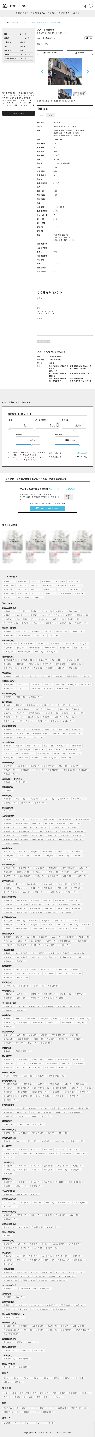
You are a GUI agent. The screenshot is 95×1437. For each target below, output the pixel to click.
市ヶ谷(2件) (8, 921)
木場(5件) (8, 1018)
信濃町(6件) (73, 900)
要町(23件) (21, 664)
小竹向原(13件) (73, 660)
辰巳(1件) (61, 668)
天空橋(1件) (27, 1076)
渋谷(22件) (19, 717)
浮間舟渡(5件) (73, 676)
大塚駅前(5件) (60, 1096)
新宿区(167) (47, 581)
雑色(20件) (83, 770)
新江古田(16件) (65, 819)
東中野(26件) (37, 904)
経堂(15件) (43, 1280)
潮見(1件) (8, 1051)
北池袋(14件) (20, 631)
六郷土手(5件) (9, 774)
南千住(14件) (9, 1124)
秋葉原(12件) (32, 705)
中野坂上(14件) (10, 749)
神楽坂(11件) (67, 1022)
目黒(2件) (8, 1186)
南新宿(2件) (47, 1272)
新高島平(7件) (65, 623)
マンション (85, 1393)
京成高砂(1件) (24, 1350)
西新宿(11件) (62, 746)
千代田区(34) (9, 581)
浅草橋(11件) (62, 908)
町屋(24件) (36, 957)
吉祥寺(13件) (71, 892)
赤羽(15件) (45, 676)
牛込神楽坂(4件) (22, 823)
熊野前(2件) (8, 1092)
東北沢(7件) (25, 1276)
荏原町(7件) (75, 1170)
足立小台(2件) (78, 1326)
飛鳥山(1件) (81, 1084)
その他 (17, 1397)
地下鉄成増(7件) (10, 660)
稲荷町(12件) (22, 977)
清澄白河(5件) (9, 827)
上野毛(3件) (62, 1170)
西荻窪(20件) (62, 851)
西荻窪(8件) (8, 912)
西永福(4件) (49, 888)
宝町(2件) (44, 1035)
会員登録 (75, 13)
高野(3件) (65, 1326)
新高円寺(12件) (28, 753)
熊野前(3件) (24, 1326)
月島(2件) (25, 839)
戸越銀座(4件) (9, 1149)
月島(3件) (38, 668)
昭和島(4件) (40, 1076)
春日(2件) (8, 819)
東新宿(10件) (65, 648)
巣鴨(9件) (64, 709)
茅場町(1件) (50, 945)
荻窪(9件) (47, 900)
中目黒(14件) (34, 799)
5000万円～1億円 (37, 1408)
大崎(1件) (86, 676)
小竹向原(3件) (34, 697)
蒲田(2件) (48, 1215)
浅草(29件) (8, 1010)
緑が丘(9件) (8, 1173)
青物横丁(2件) (49, 766)
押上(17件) (32, 1043)
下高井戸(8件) (35, 1260)
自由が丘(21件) (10, 803)
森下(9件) (74, 924)
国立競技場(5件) (25, 827)
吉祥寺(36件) (63, 855)
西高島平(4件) (80, 623)
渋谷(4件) (8, 884)
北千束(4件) (35, 1166)
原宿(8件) (8, 717)
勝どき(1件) (75, 823)
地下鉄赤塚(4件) (27, 643)
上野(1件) (8, 937)
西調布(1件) (34, 1256)
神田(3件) (75, 969)
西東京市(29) (23, 597)
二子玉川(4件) (9, 1202)
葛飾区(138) (50, 593)
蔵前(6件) (8, 1043)
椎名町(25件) (20, 729)
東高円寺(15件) (44, 753)
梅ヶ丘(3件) (60, 1272)
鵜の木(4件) (22, 1215)
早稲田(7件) (56, 1092)
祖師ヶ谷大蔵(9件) (58, 1280)
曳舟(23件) (35, 1112)
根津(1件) (8, 953)
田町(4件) (30, 721)
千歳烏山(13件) (64, 1260)
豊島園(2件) (21, 737)
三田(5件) (48, 611)
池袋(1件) (8, 729)
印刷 (90, 38)
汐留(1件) (51, 839)
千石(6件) (58, 615)
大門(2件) (38, 831)
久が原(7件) (35, 1149)
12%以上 (68, 1378)
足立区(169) (37, 593)
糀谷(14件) (23, 1227)
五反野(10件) (9, 1116)
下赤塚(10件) (40, 635)
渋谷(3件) (50, 1202)
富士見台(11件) (23, 733)
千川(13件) (8, 664)
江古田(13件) (50, 729)
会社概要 (7, 1423)
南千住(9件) (75, 1006)
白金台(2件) (20, 611)
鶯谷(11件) (73, 705)
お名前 (39, 298)
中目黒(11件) (83, 937)
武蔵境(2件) (24, 1367)
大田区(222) (61, 585)
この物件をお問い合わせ (49, 508)
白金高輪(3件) (34, 611)
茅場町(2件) (8, 1026)
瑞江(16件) (61, 924)
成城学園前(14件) (28, 1280)
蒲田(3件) (23, 1149)
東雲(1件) (35, 1194)
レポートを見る (18, 113)
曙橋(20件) (46, 921)
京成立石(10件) (60, 1141)
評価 (39, 308)
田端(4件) (48, 684)
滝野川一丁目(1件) (43, 1096)
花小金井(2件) (80, 876)
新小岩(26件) (35, 908)
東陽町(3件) (84, 1018)
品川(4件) (70, 717)
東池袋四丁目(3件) (39, 1092)
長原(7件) (48, 1149)
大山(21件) (47, 631)
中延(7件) (51, 1039)
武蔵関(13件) (25, 876)
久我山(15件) (26, 892)
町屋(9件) (23, 1305)
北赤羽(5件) (58, 676)
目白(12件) (21, 713)
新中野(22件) (59, 753)
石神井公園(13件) (58, 733)
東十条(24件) (9, 684)
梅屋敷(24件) (53, 770)
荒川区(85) (74, 589)
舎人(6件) (28, 1330)
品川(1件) (8, 790)
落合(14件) (81, 1022)
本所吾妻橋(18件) (59, 1035)
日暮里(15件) (9, 709)
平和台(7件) (43, 660)
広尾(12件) (22, 941)
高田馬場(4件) (24, 868)
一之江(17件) (72, 921)
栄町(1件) (68, 1084)
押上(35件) (60, 998)
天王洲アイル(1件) (11, 1076)
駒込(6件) (21, 1067)
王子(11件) (65, 1063)
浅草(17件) (19, 1043)
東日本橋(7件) (24, 1039)
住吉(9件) (48, 998)
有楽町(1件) (67, 721)
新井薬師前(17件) (68, 868)
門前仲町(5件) (51, 835)
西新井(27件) (61, 1112)
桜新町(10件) (24, 1202)
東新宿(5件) (79, 831)
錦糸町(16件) (53, 986)
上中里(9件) (36, 684)
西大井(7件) (8, 811)
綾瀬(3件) (20, 1342)
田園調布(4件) (25, 803)
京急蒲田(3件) (9, 1227)
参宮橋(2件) (8, 1272)
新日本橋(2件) (9, 986)
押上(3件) (32, 1141)
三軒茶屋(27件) (80, 1202)
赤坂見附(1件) (74, 753)
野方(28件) (8, 872)
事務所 (62, 1393)
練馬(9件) (65, 835)
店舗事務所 (73, 1393)
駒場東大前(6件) (33, 884)
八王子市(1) (37, 597)
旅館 (34, 1393)
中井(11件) (36, 823)
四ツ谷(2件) (77, 851)
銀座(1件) (36, 757)
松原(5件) (34, 1244)
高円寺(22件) (9, 855)
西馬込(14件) (9, 1039)
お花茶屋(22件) (10, 1309)
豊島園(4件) (77, 835)
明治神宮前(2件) (24, 651)
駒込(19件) (51, 709)
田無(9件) (67, 876)
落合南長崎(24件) (82, 819)
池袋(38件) (8, 713)
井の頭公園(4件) (55, 892)
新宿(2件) (19, 746)
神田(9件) (19, 705)
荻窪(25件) (77, 855)
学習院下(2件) (28, 1084)
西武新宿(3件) (9, 868)
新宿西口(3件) (24, 831)
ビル (5, 1393)
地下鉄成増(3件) (10, 643)
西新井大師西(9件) (82, 1330)
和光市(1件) (51, 651)
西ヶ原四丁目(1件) (11, 1084)
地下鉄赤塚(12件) (28, 660)
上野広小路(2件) (60, 969)
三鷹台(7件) (40, 892)
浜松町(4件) (42, 721)
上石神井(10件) (10, 876)
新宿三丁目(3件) (80, 648)
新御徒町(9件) (9, 831)
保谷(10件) (8, 737)
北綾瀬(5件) (54, 953)
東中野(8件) (61, 823)
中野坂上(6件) (65, 839)
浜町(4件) (21, 921)
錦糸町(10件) (51, 912)
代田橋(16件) (79, 1260)
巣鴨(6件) (70, 615)
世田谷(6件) (8, 1244)
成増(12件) (53, 635)
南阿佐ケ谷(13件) (50, 757)
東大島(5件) (50, 928)
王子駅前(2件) (70, 1092)
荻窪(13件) (48, 746)
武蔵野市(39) (9, 597)
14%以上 (80, 1378)
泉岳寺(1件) (8, 1035)
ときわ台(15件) (77, 631)
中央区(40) (22, 581)
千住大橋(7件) (66, 1305)
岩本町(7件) (8, 924)
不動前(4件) (8, 1182)
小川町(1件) (37, 928)
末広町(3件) (45, 969)
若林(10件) (21, 1244)
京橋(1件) (19, 969)
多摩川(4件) (40, 803)
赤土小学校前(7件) (11, 1334)
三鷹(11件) (50, 904)
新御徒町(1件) (34, 1006)
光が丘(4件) (20, 819)
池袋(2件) (8, 676)
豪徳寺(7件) (69, 1276)
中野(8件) (57, 1018)
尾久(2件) (8, 1317)
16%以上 (7, 1382)
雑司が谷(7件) (35, 648)
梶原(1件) (75, 1088)
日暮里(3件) (52, 1330)
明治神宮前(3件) (66, 957)
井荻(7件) (66, 872)
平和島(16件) (24, 770)
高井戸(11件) (76, 888)
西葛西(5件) (32, 1018)
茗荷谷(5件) (76, 746)
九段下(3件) (79, 994)
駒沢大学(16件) (64, 1202)
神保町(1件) (8, 615)
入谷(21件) (56, 937)
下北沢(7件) (62, 884)
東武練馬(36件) (24, 635)
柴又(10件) (38, 1350)
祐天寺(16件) (48, 799)
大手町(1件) (66, 757)
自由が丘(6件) (9, 1170)
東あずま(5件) (9, 1133)
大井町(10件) (9, 688)
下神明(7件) (22, 1166)
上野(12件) (60, 705)
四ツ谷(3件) (8, 904)
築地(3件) (31, 937)
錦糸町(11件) (65, 994)
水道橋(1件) (22, 615)
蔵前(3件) (8, 823)
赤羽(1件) (8, 782)
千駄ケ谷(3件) (66, 912)
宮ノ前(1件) (84, 1092)
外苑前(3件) (8, 973)
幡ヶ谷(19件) (9, 1264)
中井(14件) (53, 868)
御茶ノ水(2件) (25, 749)
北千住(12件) (50, 957)
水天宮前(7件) (34, 998)
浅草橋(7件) (63, 1039)
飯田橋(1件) (76, 664)
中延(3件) (36, 1170)
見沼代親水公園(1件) (12, 1330)
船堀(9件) (35, 924)
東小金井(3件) (48, 851)
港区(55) (34, 581)
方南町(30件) (45, 1288)
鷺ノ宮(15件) (38, 872)
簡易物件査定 (64, 13)
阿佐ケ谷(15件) (10, 859)
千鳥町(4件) (80, 1153)
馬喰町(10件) (38, 986)
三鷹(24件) (37, 855)
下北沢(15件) (39, 1276)
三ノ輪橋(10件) (10, 1100)
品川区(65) (34, 585)
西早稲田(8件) (50, 648)
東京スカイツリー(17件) (28, 1116)
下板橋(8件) (35, 631)
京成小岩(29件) (42, 1309)
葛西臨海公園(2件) (22, 1051)
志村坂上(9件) (73, 619)
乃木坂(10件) (82, 957)
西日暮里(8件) (23, 957)
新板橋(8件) (8, 619)
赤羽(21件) (48, 688)
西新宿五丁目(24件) (12, 843)
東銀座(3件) (43, 937)
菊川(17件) (86, 924)
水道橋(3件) (64, 904)
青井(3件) (20, 1010)
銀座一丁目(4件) (10, 668)
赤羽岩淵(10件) (35, 1067)
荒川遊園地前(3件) (60, 1088)
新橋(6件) (55, 721)
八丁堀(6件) (8, 945)
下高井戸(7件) (51, 1248)
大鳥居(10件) (52, 1227)
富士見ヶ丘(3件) (10, 892)
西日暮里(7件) (38, 1326)
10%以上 (57, 1378)
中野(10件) (76, 908)
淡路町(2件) (40, 749)
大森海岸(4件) (9, 770)
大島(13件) (33, 921)
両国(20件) (66, 831)
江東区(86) (22, 585)
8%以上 (37, 1378)
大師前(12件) (22, 1112)
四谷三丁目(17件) (11, 753)
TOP (7, 22)
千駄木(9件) (8, 957)
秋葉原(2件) (22, 912)
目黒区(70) (47, 585)
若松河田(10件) (52, 831)
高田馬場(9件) (38, 1022)
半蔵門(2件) (35, 994)
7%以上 (27, 1378)
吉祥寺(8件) (21, 908)
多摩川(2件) (22, 1182)
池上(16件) (73, 1149)
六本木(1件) (34, 819)
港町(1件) (8, 1235)
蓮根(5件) (26, 623)
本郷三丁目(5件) (48, 819)
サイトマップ (48, 1423)
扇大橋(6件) (52, 1326)
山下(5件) (46, 1244)
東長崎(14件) (35, 729)
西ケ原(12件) (9, 1063)
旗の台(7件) (49, 1166)
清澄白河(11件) (50, 994)
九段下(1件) (22, 924)
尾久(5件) (19, 1297)
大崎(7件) (58, 717)
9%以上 (47, 1378)
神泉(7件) (19, 884)
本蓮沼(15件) (58, 619)
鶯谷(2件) (60, 684)
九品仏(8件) (77, 1166)
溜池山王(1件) (34, 973)
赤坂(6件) (67, 953)
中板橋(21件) (61, 631)
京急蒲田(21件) (68, 770)
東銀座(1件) (38, 1039)
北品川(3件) (22, 766)
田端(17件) (39, 709)
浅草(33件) (76, 973)
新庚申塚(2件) (26, 1096)
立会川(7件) (75, 766)
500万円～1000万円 (12, 1412)
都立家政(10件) (23, 872)
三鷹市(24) (79, 593)
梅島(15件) (8, 1112)
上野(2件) (8, 969)
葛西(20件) (45, 1018)
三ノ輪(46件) (36, 941)
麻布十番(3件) (9, 1059)
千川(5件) (83, 643)
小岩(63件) (35, 900)
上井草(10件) (79, 872)
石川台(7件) (8, 1157)
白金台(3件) (24, 1059)
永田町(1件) (22, 994)
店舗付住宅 (44, 1393)
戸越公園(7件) (63, 1166)
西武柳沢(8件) (53, 876)
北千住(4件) (49, 1006)
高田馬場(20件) (35, 713)
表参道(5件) (8, 998)
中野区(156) (22, 589)
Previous (42, 71)
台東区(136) (74, 581)
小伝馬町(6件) (82, 941)
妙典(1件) (19, 1018)
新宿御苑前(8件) (72, 749)
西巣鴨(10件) (82, 615)
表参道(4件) (79, 953)
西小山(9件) (35, 1182)
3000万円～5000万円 (57, 1408)
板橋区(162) (9, 593)
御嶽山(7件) (53, 1153)
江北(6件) (40, 1330)
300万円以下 (48, 1412)
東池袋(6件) (34, 664)
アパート (7, 1397)
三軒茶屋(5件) (74, 1244)
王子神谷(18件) (36, 1063)
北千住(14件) (36, 945)
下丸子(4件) (35, 1215)
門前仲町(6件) (9, 1022)
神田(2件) (35, 851)
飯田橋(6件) (60, 900)
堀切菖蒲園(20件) (60, 1309)
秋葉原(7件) (70, 937)
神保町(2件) (64, 928)
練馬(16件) (8, 733)
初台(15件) (49, 1260)
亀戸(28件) (49, 908)
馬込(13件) (45, 1043)
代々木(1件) (24, 835)
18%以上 (18, 1382)
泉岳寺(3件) (8, 766)
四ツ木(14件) (45, 1141)
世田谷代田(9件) (10, 1280)
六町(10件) (61, 1006)
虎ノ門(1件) (49, 973)
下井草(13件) (52, 872)
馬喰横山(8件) (48, 924)
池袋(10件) (21, 648)
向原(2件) (41, 1084)
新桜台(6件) (20, 697)
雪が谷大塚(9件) (10, 1153)
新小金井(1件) (9, 1367)
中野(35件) (50, 855)
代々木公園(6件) (38, 953)
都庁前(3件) (37, 835)
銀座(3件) (21, 973)
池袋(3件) (8, 631)
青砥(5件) (8, 1141)
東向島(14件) (69, 1108)
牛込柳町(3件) (9, 835)
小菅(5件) (56, 1108)
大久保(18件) (22, 904)
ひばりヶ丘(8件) (36, 737)
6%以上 (17, 1378)
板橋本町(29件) (43, 619)
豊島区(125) (49, 589)
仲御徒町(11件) (66, 941)
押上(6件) (44, 1108)
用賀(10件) (37, 1202)
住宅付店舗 (24, 1393)
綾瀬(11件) (8, 961)
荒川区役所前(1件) (41, 1088)
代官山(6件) (20, 799)
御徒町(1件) (72, 684)
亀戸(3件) (51, 1133)
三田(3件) (33, 1035)
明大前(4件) (22, 888)
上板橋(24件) (9, 635)
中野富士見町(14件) (28, 1288)
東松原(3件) (8, 888)
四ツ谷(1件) (63, 1067)
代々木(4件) (78, 713)
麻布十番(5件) (38, 839)
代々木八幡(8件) (10, 1276)
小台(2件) (87, 1088)
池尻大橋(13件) (10, 1206)
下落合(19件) (39, 868)
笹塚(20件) (21, 1260)
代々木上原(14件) (76, 1272)
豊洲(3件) (50, 668)
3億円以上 (8, 1408)
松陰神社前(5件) (10, 1248)
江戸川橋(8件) (62, 664)
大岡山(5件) (24, 1170)
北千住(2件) (8, 1108)
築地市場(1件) (41, 827)
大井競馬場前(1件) (56, 1076)
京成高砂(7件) (50, 1305)
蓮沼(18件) (40, 1153)
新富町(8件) (25, 668)
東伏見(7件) (39, 876)
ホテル (13, 1393)
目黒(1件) (8, 611)
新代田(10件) (76, 884)
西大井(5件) (20, 782)
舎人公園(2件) (9, 1326)
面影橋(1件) (8, 1088)
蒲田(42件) (35, 688)
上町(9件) (38, 1248)
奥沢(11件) (60, 1182)
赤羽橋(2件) (73, 827)
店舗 (54, 1393)
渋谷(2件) (39, 651)
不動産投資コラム (38, 13)
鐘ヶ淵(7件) (83, 1108)
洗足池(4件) (67, 1153)
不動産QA (52, 13)
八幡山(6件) (8, 1256)
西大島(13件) (78, 928)
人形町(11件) (51, 941)
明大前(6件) (8, 1260)
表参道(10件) (62, 973)
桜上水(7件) (47, 1256)
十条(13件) (32, 676)
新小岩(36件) (24, 986)
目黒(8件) (47, 717)
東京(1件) (8, 705)
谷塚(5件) (48, 1112)
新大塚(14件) (9, 757)
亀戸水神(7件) (38, 1133)
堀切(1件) (33, 1108)
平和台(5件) (42, 643)
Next (88, 71)
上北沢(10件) (76, 1256)
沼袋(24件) (83, 868)
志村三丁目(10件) (11, 623)
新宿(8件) (66, 713)
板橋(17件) (19, 676)
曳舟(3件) (63, 1133)
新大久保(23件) (52, 713)
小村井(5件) (24, 1133)
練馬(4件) (8, 697)
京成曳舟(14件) (77, 1141)
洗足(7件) (48, 1182)
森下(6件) (49, 823)
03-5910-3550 (55, 356)
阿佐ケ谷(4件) (36, 912)
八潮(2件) (21, 1006)
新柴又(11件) (24, 1358)
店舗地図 (68, 497)
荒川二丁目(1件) (10, 1096)
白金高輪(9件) (63, 1059)
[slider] (9, 430)
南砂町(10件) (70, 1018)
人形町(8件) (77, 1039)
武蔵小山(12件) (74, 1182)
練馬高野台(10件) (40, 733)
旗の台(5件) (60, 1149)
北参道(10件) (9, 651)
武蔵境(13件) (23, 855)
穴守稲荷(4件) (37, 1227)
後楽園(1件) (23, 757)
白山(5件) (46, 615)
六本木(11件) (9, 941)
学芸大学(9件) (63, 799)
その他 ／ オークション (53, 1397)
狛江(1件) (35, 1272)
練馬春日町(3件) (10, 839)
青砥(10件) (79, 1305)
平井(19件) (76, 904)
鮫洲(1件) (63, 766)
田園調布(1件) (35, 1186)
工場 (38, 1397)
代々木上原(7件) (22, 953)
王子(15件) (22, 684)
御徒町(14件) (47, 705)
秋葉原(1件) (86, 684)
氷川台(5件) (56, 643)
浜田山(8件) (62, 888)
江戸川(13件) (36, 1305)
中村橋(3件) (76, 729)
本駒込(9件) (79, 1063)
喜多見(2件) (22, 1272)
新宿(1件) (78, 839)
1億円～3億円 (21, 1408)
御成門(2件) (74, 611)
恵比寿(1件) (22, 945)
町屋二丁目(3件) (23, 1088)
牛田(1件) (21, 1108)
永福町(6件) (35, 888)
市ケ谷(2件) (74, 668)
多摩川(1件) (8, 1215)
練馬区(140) (23, 593)
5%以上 (7, 1378)
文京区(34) (60, 581)
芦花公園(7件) (61, 1256)
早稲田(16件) (53, 1022)
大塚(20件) (76, 709)
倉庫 (31, 1397)
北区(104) (62, 589)
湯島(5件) (20, 961)
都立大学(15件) (79, 799)
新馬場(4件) (35, 766)
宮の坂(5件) (25, 1248)
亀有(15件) (32, 1342)
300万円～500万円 (31, 1412)
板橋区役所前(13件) (25, 619)
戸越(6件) (74, 1035)
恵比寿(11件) (33, 717)
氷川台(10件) (57, 660)
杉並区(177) (35, 589)
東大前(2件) (8, 1067)
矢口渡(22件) (61, 1215)
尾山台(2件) (8, 1166)
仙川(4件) (21, 1256)
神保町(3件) (8, 994)
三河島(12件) (38, 1124)
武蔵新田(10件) (10, 1219)
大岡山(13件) (20, 1186)
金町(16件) (8, 1342)
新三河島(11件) (26, 1309)
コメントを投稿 (43, 341)
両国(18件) (8, 908)
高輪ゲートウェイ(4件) (13, 721)
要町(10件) (8, 648)
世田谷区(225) (76, 585)
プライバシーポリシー (23, 1423)
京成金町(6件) (9, 1350)
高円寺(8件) (22, 900)
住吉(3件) (8, 928)
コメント (40, 318)
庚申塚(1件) (74, 1096)
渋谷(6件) (8, 799)
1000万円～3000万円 (78, 1408)
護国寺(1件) (47, 664)
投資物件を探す (22, 13)
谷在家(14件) (66, 1330)
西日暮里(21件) (24, 709)
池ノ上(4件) (49, 884)
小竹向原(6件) (70, 643)
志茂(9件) (22, 1063)
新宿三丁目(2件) (33, 746)
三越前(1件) (32, 969)
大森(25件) (22, 688)
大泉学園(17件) (75, 733)
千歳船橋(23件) (55, 1276)
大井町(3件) (49, 1170)
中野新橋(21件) (10, 1288)
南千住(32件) (64, 945)
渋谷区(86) (8, 589)
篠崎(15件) (58, 921)
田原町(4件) (8, 977)
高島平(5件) (51, 623)
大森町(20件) (38, 770)
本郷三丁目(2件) (55, 749)
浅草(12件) (46, 1116)
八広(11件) (19, 1141)
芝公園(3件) (60, 611)
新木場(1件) (22, 1194)
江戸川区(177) (65, 593)
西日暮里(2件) (62, 688)
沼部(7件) (74, 1215)
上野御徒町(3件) (57, 827)
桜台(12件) (63, 729)
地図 (37, 1423)
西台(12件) (37, 623)
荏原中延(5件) (26, 1153)
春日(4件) (35, 615)
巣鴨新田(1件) (55, 1084)
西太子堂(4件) (59, 1244)
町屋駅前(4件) (23, 1092)
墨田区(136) (9, 585)
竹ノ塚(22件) (75, 1112)
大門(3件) (21, 1035)
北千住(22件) (23, 1124)
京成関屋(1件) (9, 1305)
